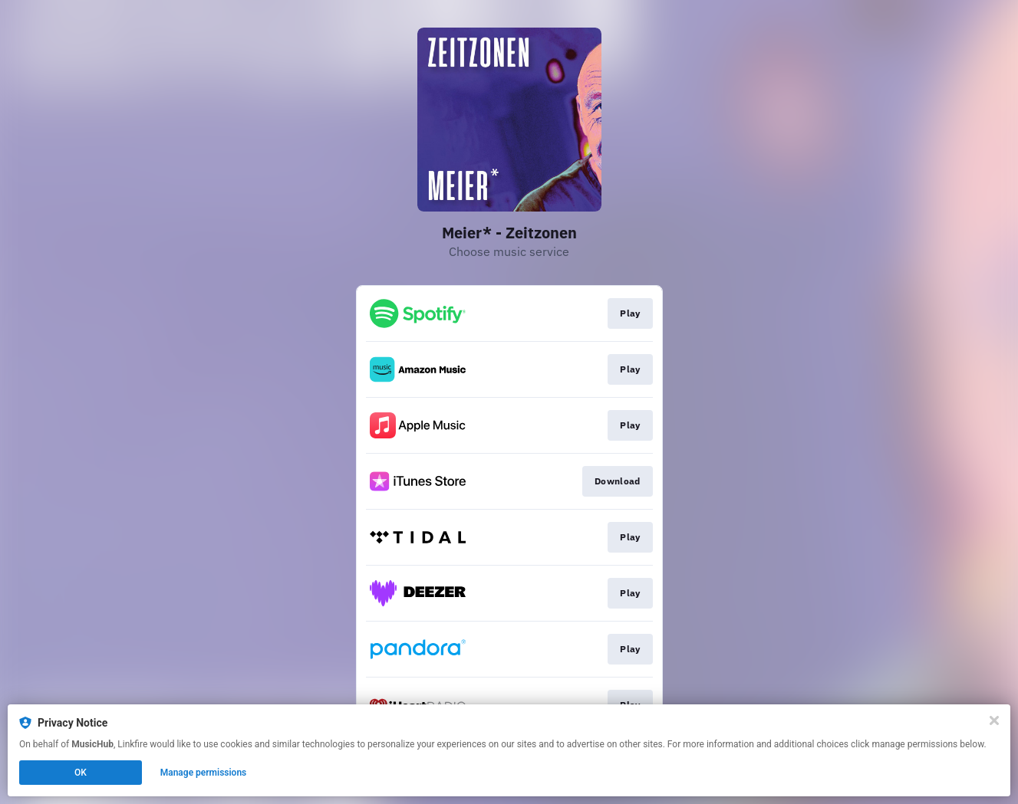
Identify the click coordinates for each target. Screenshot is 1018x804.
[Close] (994, 720)
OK (80, 772)
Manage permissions (203, 772)
